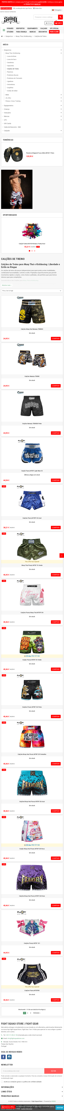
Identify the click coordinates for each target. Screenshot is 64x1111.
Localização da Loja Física (22, 8)
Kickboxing (34, 280)
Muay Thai (26, 280)
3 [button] (34, 251)
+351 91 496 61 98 (11, 1035)
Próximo (37, 1013)
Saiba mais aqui (26, 1109)
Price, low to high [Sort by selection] (7, 291)
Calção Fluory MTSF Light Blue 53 (32, 471)
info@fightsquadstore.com (15, 1038)
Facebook (3, 1057)
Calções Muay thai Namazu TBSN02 (32, 329)
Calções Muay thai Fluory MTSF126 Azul (32, 801)
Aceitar (60, 1108)
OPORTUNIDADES (6, 8)
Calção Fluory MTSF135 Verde (31, 660)
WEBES (53, 1101)
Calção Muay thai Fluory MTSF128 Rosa (32, 849)
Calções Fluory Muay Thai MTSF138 (32, 612)
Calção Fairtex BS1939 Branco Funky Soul (32, 244)
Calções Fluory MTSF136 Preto (32, 707)
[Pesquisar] (48, 17)
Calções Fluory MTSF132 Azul (32, 518)
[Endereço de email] (22, 1071)
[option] (32, 234)
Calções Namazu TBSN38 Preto (32, 423)
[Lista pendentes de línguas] (57, 10)
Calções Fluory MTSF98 (32, 990)
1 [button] (29, 251)
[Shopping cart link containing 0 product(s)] (58, 23)
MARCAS (37, 4)
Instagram (9, 1057)
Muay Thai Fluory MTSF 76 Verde (32, 565)
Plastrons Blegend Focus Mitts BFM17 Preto (40, 153)
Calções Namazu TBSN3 (32, 376)
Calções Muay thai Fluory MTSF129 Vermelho (32, 754)
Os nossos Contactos (8, 12)
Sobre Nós (37, 8)
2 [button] (32, 251)
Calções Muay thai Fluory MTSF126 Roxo (32, 896)
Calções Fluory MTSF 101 (32, 943)
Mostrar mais (7, 285)
